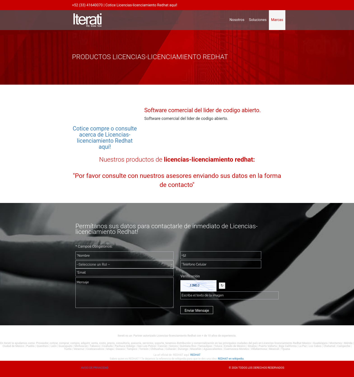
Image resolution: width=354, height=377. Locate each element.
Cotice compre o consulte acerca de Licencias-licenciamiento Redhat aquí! (105, 137)
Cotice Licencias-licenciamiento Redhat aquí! (141, 5)
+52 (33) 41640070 (87, 5)
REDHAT (195, 354)
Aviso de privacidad (95, 367)
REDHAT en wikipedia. (231, 358)
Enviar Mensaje (196, 310)
